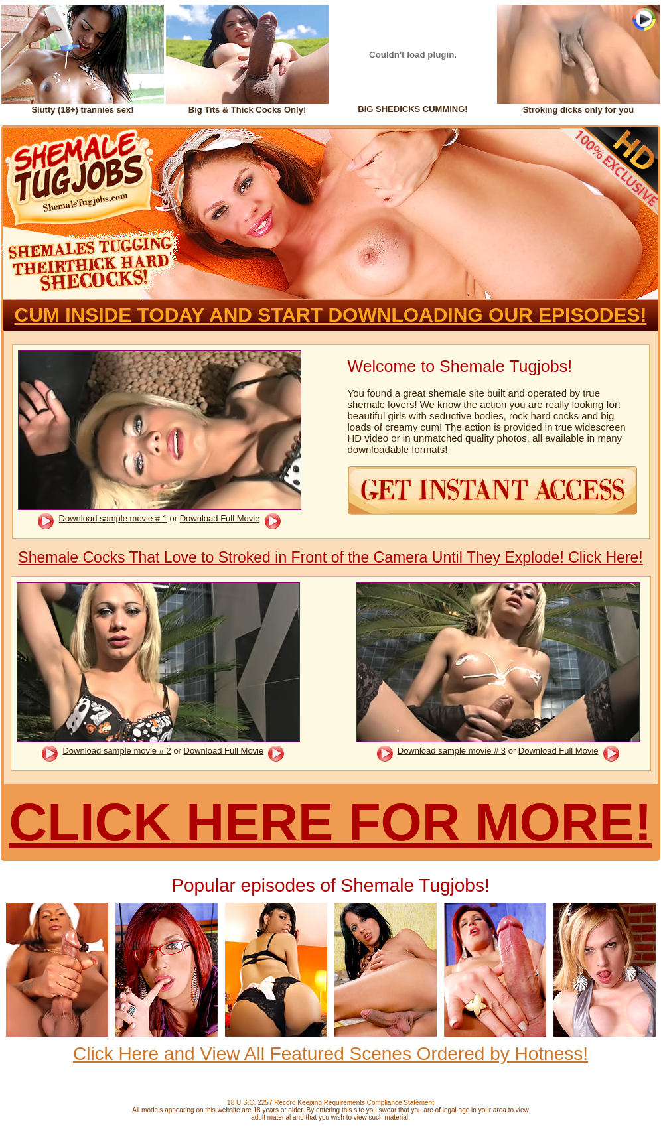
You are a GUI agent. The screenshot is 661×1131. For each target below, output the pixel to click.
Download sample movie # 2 (116, 751)
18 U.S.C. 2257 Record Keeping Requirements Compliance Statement (330, 1102)
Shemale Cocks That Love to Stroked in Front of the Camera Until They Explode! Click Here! (330, 557)
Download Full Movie (220, 518)
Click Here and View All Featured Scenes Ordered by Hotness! (330, 1053)
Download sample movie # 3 (452, 751)
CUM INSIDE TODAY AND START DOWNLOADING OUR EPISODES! (331, 315)
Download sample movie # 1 (113, 518)
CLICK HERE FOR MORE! (330, 822)
